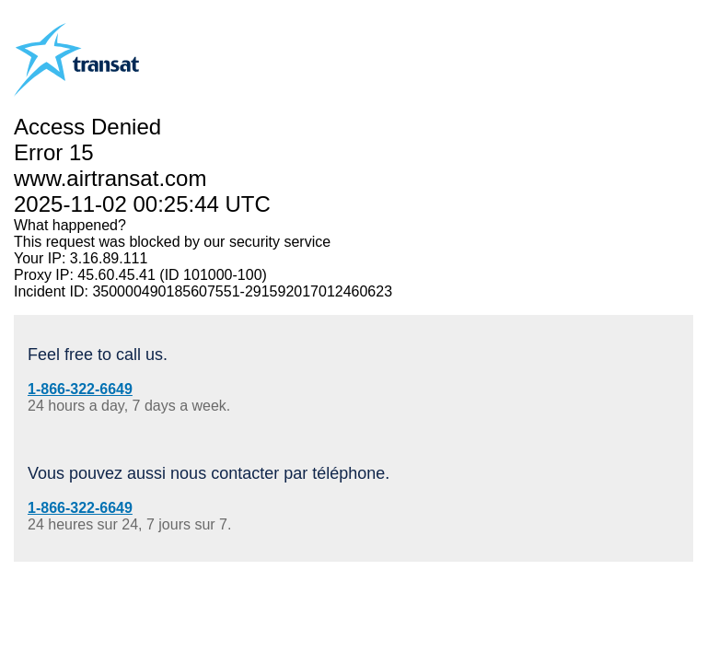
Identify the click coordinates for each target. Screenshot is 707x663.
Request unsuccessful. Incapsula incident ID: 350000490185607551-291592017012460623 (353, 331)
